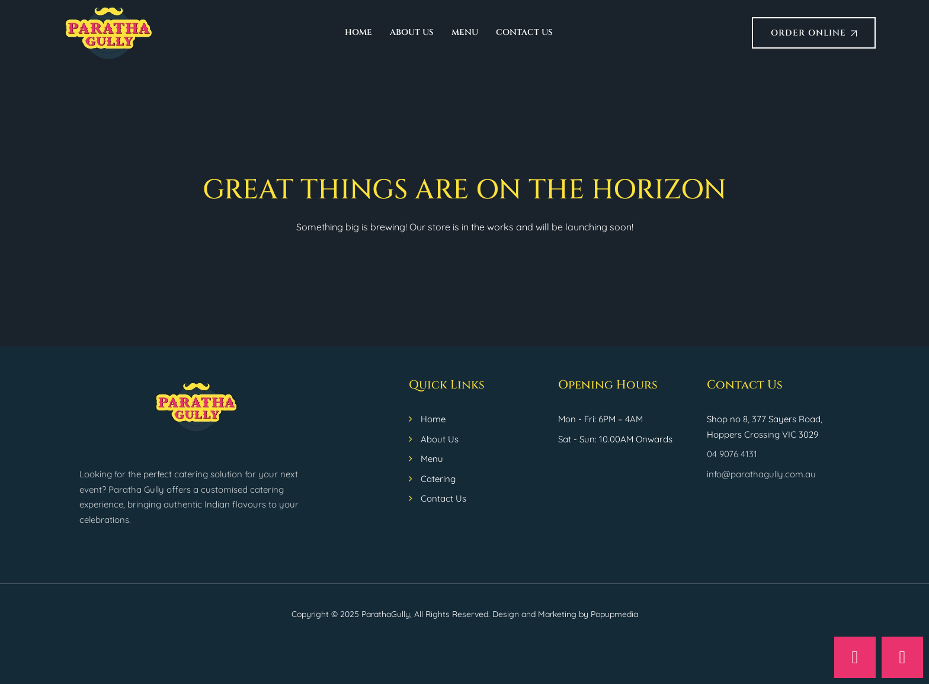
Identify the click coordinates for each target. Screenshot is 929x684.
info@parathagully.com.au (761, 474)
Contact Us (524, 32)
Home (358, 32)
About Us (412, 32)
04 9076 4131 (732, 454)
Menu (464, 32)
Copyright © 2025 (326, 614)
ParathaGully (385, 614)
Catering (438, 478)
